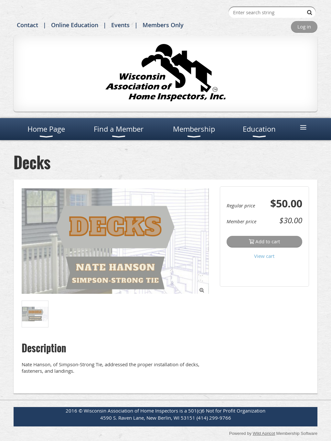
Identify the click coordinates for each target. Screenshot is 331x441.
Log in (304, 26)
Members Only (163, 25)
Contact (27, 25)
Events (120, 25)
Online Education (74, 25)
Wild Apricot (264, 433)
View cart (264, 256)
